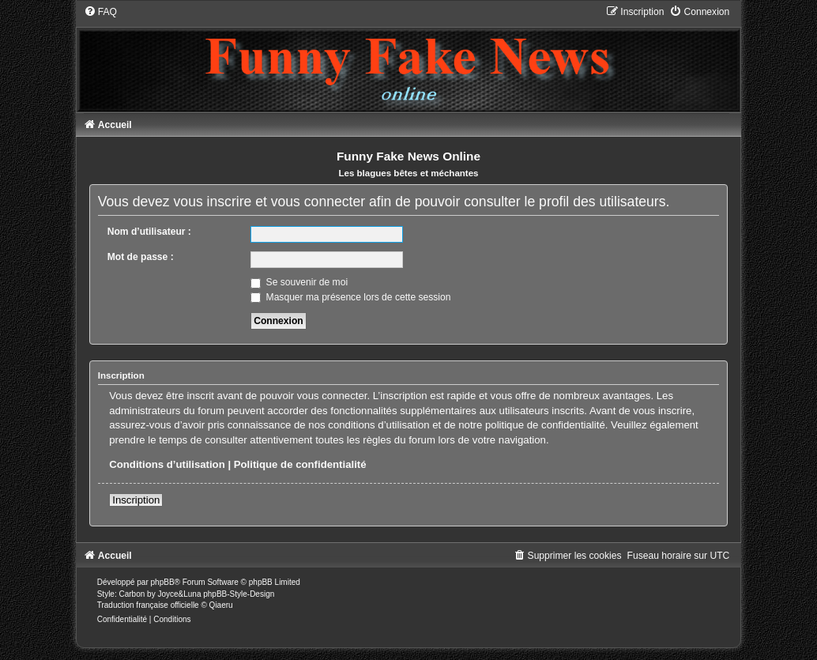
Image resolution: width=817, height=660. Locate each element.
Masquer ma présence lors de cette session (350, 297)
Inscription (136, 500)
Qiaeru (221, 605)
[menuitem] (100, 11)
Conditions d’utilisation (167, 464)
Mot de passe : (140, 256)
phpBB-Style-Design (238, 594)
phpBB (163, 582)
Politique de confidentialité (300, 464)
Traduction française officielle (148, 605)
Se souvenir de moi (299, 282)
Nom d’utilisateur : (149, 231)
